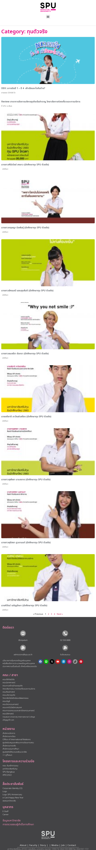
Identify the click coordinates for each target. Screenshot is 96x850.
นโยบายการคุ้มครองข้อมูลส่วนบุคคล (16, 660)
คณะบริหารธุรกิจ (9, 695)
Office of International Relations (17, 739)
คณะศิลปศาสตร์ (9, 691)
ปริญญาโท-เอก (8, 719)
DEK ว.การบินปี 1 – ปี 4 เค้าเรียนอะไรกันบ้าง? (23, 88)
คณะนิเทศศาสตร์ (9, 682)
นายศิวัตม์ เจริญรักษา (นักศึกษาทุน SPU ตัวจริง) (24, 605)
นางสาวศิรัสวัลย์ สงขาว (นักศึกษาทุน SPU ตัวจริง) (25, 164)
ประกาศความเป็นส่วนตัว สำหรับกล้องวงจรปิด (20, 666)
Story (43, 845)
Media (55, 845)
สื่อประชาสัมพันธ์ (13, 784)
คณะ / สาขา (10, 675)
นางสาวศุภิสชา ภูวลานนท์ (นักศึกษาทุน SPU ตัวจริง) (26, 542)
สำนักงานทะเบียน (9, 736)
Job (63, 845)
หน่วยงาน (9, 729)
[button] (48, 17)
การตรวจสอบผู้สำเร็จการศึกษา (18, 824)
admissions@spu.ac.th (23, 654)
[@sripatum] (23, 633)
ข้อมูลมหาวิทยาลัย (12, 821)
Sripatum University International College (19, 717)
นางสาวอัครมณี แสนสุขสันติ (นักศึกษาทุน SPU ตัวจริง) (27, 290)
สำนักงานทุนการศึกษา (11, 748)
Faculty (33, 845)
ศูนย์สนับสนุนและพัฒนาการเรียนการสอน (18, 742)
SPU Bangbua (9, 771)
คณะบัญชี (6, 701)
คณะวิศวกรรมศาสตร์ (11, 704)
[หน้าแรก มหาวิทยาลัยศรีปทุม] (48, 835)
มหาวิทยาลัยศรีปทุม (10, 768)
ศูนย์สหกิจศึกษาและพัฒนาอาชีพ (15, 751)
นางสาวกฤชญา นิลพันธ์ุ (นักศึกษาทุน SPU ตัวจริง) (25, 227)
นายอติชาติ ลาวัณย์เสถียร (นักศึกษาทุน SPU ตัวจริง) (26, 416)
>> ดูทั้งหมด (7, 755)
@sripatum (23, 640)
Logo (5, 791)
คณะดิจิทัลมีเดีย (9, 679)
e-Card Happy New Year (13, 797)
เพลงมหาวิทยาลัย (9, 800)
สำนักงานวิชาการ (9, 733)
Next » (60, 614)
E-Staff (5, 811)
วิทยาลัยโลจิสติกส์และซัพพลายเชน (15, 698)
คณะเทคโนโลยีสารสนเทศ (12, 707)
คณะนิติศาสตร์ (8, 713)
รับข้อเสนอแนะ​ (65, 654)
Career (6, 814)
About (23, 845)
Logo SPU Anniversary (12, 794)
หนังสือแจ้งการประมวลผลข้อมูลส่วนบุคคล (19, 663)
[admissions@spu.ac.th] (23, 648)
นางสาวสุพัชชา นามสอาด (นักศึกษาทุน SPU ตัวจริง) (25, 479)
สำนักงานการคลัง (9, 745)
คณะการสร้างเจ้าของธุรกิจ (13, 685)
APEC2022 (7, 775)
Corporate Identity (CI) (12, 788)
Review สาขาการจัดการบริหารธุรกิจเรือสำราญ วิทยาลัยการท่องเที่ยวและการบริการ (40, 101)
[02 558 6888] (65, 633)
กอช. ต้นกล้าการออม (10, 765)
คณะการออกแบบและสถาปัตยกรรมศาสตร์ (18, 710)
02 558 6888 (65, 640)
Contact (72, 845)
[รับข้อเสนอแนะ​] (65, 648)
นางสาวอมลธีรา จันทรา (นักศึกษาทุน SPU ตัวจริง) (25, 353)
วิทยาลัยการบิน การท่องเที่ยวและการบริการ (19, 688)
